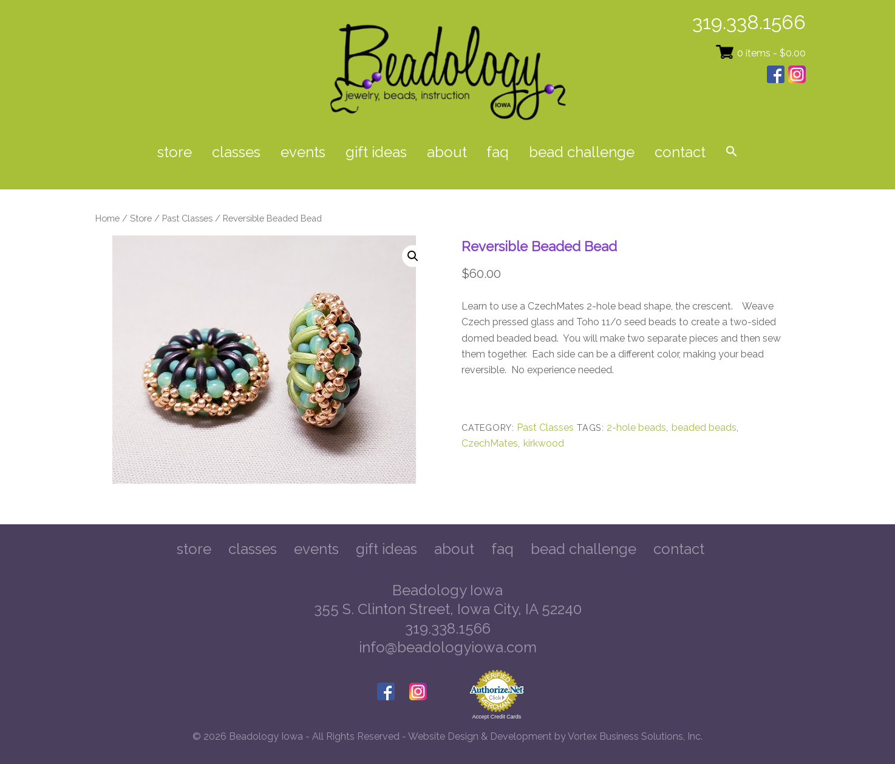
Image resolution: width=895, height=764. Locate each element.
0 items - (771, 53)
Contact (680, 152)
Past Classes (187, 218)
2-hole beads (636, 427)
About (447, 152)
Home (107, 218)
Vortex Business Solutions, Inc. (635, 736)
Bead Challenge (582, 152)
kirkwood (543, 443)
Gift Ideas (376, 152)
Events (303, 152)
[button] (731, 153)
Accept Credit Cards (497, 717)
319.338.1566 (749, 22)
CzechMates (489, 443)
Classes (236, 152)
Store (174, 152)
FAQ (497, 152)
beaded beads (704, 427)
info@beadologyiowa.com (448, 647)
